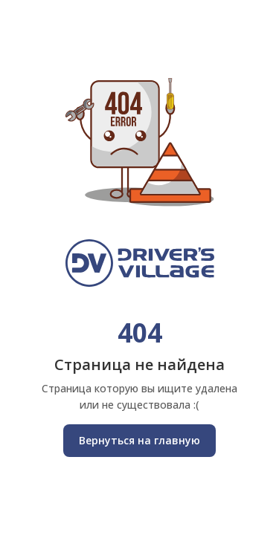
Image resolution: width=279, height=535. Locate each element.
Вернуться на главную (139, 440)
